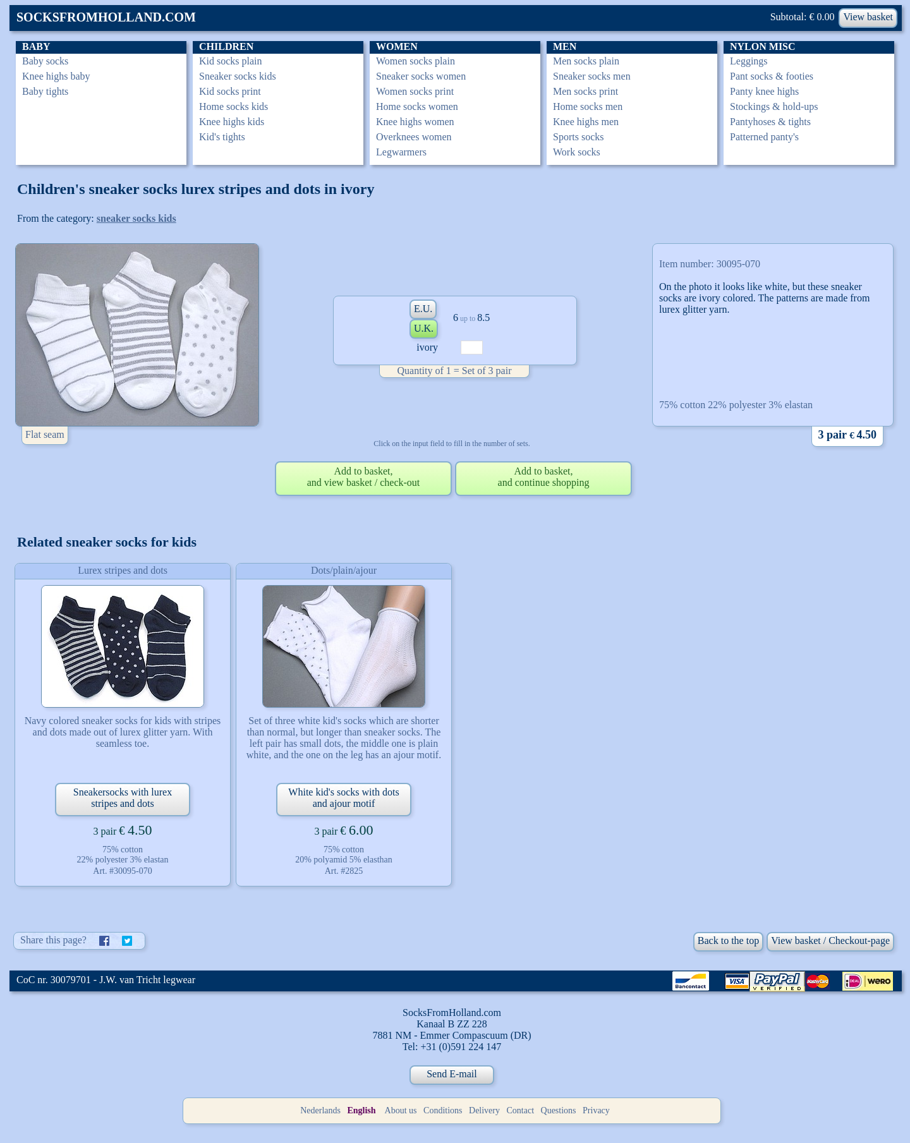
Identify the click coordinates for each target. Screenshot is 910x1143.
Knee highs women (415, 121)
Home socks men (587, 106)
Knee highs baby (56, 76)
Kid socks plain (230, 61)
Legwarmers (401, 152)
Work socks (576, 152)
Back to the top (728, 940)
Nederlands (320, 1110)
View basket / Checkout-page (830, 940)
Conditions (442, 1110)
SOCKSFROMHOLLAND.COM (106, 17)
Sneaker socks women (421, 76)
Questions (558, 1110)
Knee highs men (586, 121)
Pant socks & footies (771, 76)
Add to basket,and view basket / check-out (363, 477)
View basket (868, 16)
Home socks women (417, 106)
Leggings (749, 61)
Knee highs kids (231, 121)
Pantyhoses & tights (770, 121)
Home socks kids (233, 106)
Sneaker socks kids (237, 76)
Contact (521, 1110)
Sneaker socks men (592, 76)
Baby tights (45, 91)
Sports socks (578, 136)
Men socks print (585, 91)
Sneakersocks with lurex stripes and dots (122, 798)
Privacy (596, 1110)
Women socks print (415, 91)
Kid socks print (230, 91)
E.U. (423, 308)
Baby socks (45, 61)
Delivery (484, 1110)
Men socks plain (586, 61)
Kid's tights (222, 136)
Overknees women (414, 136)
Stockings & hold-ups (774, 106)
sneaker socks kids (136, 218)
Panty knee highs (764, 91)
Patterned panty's (764, 136)
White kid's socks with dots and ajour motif (343, 798)
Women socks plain (415, 61)
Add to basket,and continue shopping (544, 477)
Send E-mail (452, 1073)
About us (401, 1110)
